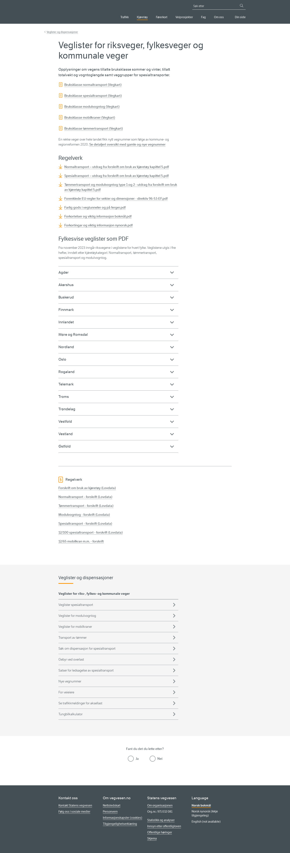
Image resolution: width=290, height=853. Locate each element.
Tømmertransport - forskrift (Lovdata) (85, 506)
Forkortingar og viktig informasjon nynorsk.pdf (98, 225)
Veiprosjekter (184, 17)
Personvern (110, 811)
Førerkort (161, 17)
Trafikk (124, 17)
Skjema (152, 838)
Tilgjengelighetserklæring (120, 824)
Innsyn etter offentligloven (164, 826)
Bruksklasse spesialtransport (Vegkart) (93, 96)
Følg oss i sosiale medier (74, 811)
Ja (137, 759)
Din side (240, 17)
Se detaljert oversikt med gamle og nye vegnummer (127, 144)
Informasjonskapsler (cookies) (122, 817)
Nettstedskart (111, 805)
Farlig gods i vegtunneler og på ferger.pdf (95, 207)
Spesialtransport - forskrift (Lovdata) (85, 524)
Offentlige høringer (159, 832)
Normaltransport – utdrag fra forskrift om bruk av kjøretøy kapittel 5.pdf (116, 167)
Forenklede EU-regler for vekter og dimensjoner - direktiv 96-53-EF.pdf (116, 199)
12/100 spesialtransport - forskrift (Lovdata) (90, 532)
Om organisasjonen (160, 805)
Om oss (219, 17)
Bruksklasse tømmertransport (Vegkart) (93, 128)
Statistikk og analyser (161, 820)
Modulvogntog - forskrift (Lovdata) (84, 515)
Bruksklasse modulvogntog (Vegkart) (91, 107)
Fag (203, 17)
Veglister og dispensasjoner (62, 32)
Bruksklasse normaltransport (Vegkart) (93, 85)
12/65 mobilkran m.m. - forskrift (81, 541)
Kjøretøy (142, 17)
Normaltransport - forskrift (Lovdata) (85, 497)
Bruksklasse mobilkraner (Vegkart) (89, 118)
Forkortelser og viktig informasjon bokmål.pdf (97, 216)
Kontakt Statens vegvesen (75, 805)
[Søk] (241, 5)
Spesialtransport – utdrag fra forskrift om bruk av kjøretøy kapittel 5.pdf (116, 176)
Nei (159, 759)
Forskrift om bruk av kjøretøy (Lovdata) (87, 488)
